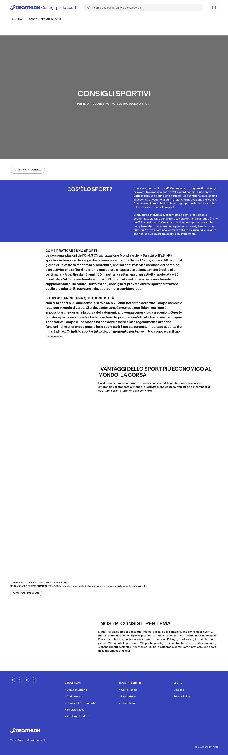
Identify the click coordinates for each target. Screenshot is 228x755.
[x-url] (19, 680)
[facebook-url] (12, 680)
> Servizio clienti (75, 709)
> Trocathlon (127, 703)
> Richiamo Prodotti (77, 716)
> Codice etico (74, 696)
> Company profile (76, 689)
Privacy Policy (182, 696)
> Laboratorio (127, 696)
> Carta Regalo (128, 689)
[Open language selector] (214, 7)
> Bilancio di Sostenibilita (80, 703)
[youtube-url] (26, 680)
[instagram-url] (33, 680)
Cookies (179, 689)
